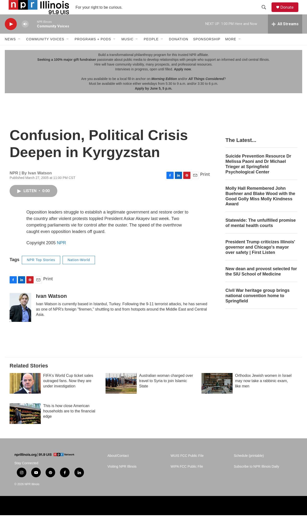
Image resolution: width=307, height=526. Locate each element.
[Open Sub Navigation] (19, 50)
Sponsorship (206, 50)
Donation (178, 50)
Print (205, 185)
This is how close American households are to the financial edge (69, 422)
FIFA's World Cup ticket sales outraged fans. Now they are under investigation (68, 391)
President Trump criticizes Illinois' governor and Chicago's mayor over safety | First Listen (260, 258)
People (151, 50)
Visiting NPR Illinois (121, 477)
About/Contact (118, 466)
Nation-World (79, 271)
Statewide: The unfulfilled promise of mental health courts (260, 234)
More (230, 50)
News (10, 50)
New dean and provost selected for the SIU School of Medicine (261, 282)
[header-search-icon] (266, 13)
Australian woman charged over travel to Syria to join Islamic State (166, 391)
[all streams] (285, 34)
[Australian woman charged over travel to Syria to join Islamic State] (121, 394)
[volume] (25, 35)
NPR (61, 253)
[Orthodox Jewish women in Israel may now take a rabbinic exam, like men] (217, 394)
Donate (290, 12)
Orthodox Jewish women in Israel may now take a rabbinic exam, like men (263, 391)
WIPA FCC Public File (187, 477)
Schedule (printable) (249, 466)
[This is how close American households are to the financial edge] (25, 424)
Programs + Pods (93, 50)
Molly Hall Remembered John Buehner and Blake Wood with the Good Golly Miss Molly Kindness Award (260, 207)
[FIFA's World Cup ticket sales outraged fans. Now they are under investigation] (25, 394)
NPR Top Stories (41, 271)
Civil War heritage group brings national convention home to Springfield (257, 306)
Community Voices (45, 50)
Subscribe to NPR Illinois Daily (256, 477)
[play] (11, 35)
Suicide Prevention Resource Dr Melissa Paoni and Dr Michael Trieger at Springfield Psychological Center (258, 175)
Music (127, 50)
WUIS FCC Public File (187, 466)
